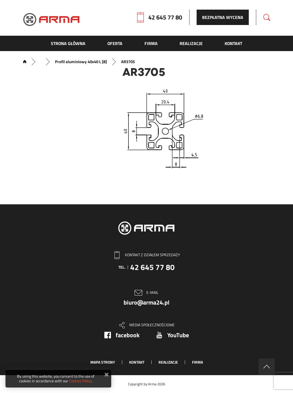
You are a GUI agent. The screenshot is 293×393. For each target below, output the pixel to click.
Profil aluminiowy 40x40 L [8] (81, 62)
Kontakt (136, 362)
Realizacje (168, 362)
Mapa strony (102, 362)
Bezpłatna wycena (222, 17)
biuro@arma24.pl (146, 302)
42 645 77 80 (165, 17)
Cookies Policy (80, 381)
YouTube (178, 335)
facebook (127, 335)
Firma (197, 362)
